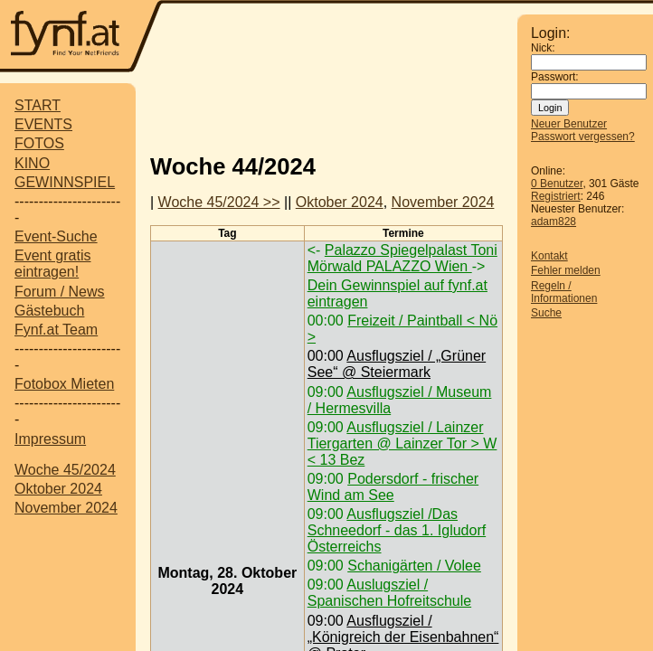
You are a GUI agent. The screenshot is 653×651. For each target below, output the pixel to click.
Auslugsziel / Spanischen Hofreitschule (389, 593)
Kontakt (549, 256)
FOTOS (39, 143)
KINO (32, 163)
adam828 (553, 221)
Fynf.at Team (56, 329)
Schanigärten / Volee (414, 565)
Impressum (50, 439)
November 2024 (66, 507)
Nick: (543, 48)
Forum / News (59, 291)
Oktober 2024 (58, 488)
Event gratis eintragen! (52, 263)
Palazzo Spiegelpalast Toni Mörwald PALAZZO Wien (402, 258)
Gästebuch (49, 310)
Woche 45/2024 (65, 469)
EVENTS (43, 124)
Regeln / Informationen (564, 292)
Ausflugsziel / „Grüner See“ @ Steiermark (397, 364)
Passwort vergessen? (583, 136)
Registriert (556, 196)
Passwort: (555, 77)
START (37, 105)
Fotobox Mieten (64, 384)
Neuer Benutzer (569, 124)
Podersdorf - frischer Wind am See (393, 487)
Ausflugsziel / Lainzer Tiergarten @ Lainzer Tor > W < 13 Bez (402, 443)
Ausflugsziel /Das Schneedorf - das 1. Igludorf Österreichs (397, 530)
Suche (546, 313)
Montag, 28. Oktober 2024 (227, 581)
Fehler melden (566, 270)
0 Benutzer (556, 183)
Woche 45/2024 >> (219, 202)
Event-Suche (56, 236)
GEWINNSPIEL (64, 182)
